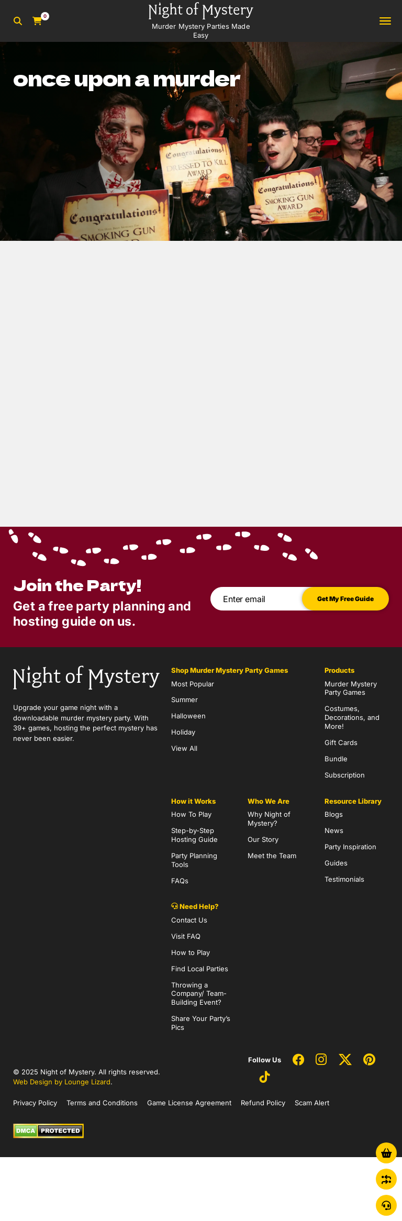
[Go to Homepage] (201, 21)
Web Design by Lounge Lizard (61, 1082)
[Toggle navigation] (385, 21)
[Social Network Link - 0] (298, 1060)
